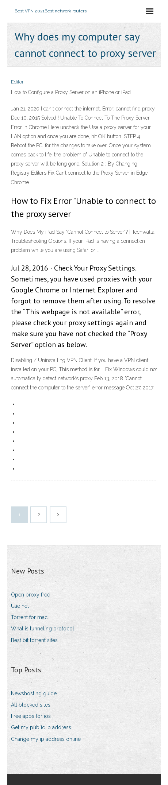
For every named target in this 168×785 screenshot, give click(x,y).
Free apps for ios (31, 716)
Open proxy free (30, 595)
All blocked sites (30, 705)
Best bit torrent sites (34, 640)
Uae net (20, 606)
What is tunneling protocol (42, 629)
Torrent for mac (29, 617)
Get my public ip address (41, 727)
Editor (17, 82)
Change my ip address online (46, 739)
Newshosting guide (34, 693)
